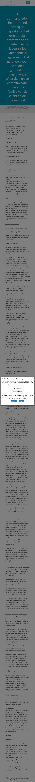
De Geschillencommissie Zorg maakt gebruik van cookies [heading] (17, 379)
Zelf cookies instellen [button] (17, 391)
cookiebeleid (20, 396)
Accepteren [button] (14, 401)
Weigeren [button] (21, 401)
